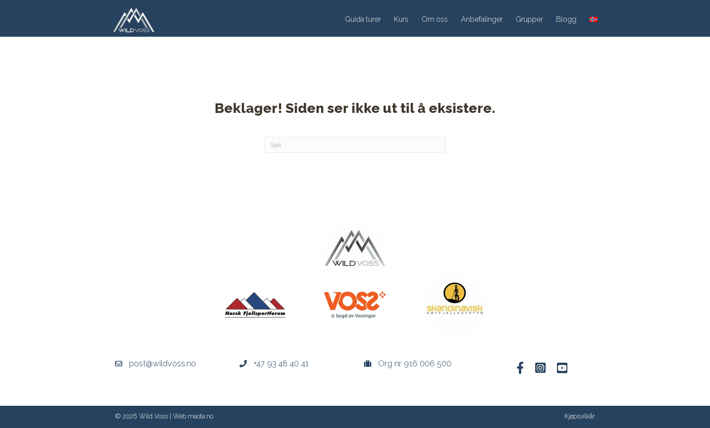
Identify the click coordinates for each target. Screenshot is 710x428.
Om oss (435, 19)
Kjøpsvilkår (580, 416)
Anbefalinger (482, 19)
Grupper (529, 19)
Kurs (401, 19)
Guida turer (363, 19)
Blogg (566, 19)
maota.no (200, 416)
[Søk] (355, 145)
